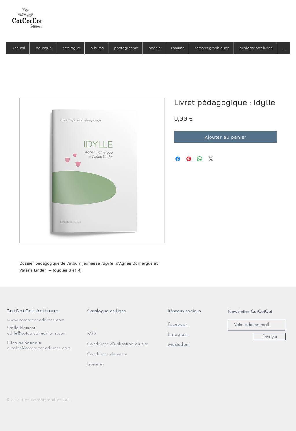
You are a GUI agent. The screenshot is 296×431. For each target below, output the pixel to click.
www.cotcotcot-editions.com (36, 319)
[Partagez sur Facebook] (177, 158)
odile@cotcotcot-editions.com (36, 333)
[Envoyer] (270, 336)
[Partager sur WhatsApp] (199, 158)
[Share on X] (210, 158)
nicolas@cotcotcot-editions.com (39, 347)
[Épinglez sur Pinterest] (188, 158)
